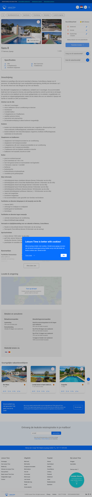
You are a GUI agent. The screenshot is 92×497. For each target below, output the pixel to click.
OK (64, 255)
